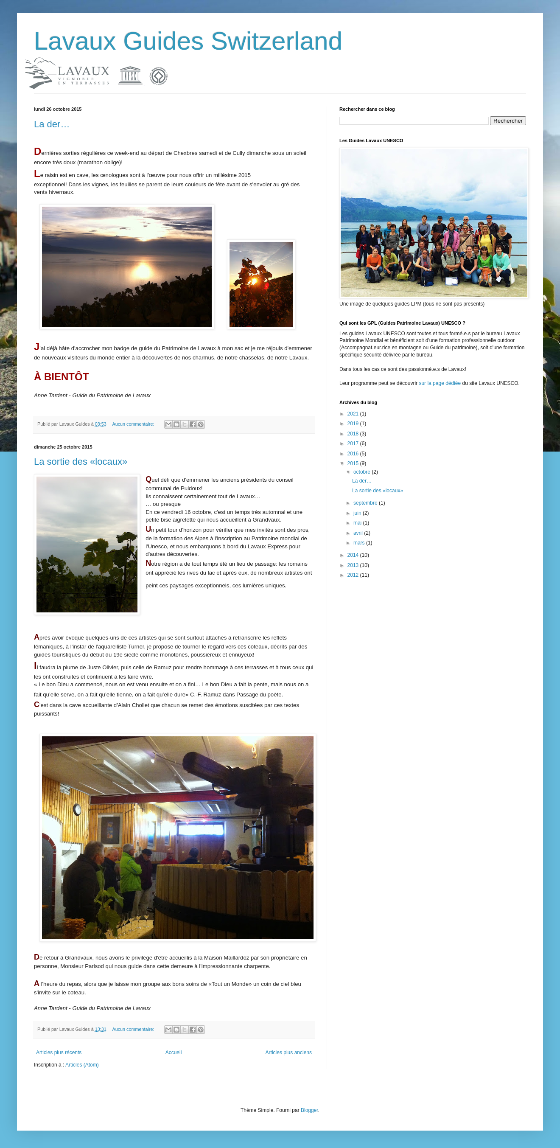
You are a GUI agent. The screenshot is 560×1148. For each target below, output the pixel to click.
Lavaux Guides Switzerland (188, 41)
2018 (353, 434)
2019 (353, 424)
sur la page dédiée (440, 383)
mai (358, 523)
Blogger (309, 1110)
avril (358, 533)
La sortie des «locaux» (80, 461)
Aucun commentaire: (134, 424)
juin (358, 513)
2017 (353, 443)
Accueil (173, 1052)
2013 (353, 565)
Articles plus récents (58, 1052)
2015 (353, 463)
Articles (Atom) (82, 1065)
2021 (353, 414)
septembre (366, 503)
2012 (353, 575)
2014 (353, 555)
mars (359, 543)
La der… (52, 124)
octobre (362, 472)
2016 (353, 454)
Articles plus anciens (289, 1052)
